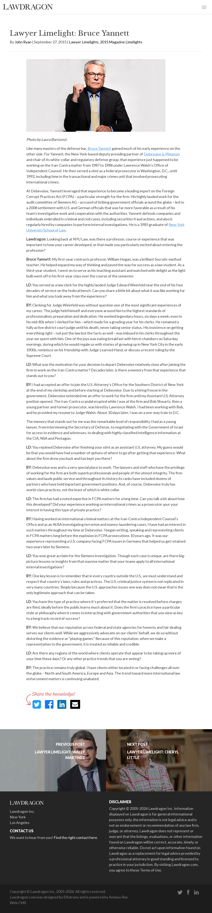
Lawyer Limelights (84, 42)
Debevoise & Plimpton (162, 154)
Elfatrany (71, 897)
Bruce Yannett (99, 148)
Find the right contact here (75, 837)
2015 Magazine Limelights (121, 42)
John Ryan (23, 42)
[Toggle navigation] (204, 7)
